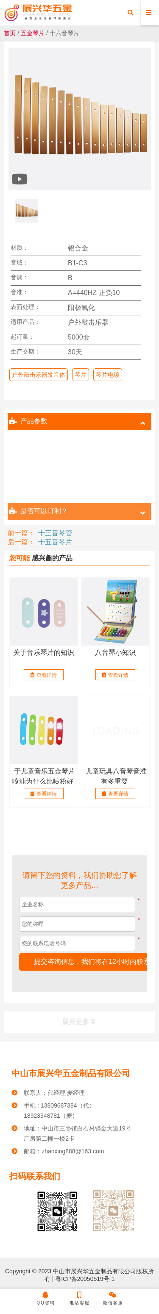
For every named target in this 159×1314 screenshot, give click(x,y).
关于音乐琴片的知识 (43, 652)
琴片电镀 (108, 374)
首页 (10, 33)
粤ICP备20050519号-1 (83, 1278)
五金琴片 (33, 33)
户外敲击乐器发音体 (38, 374)
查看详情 (44, 675)
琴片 (80, 374)
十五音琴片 (55, 542)
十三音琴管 (55, 533)
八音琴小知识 (115, 652)
